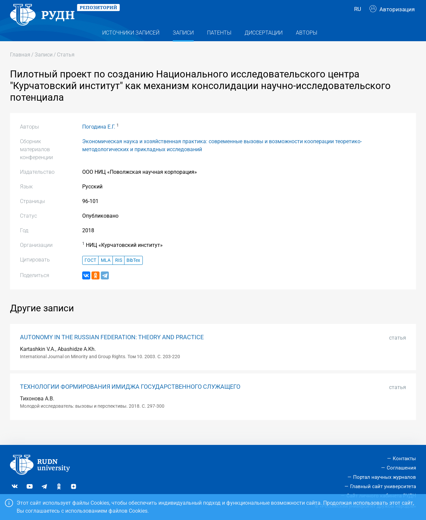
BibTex (133, 272)
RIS (118, 272)
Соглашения (401, 468)
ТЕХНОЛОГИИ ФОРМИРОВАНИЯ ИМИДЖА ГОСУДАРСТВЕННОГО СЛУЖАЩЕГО (130, 398)
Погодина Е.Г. (98, 139)
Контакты (404, 459)
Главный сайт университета (383, 486)
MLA (105, 272)
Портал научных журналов (384, 477)
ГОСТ (90, 272)
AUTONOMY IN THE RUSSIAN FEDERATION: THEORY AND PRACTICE (112, 349)
